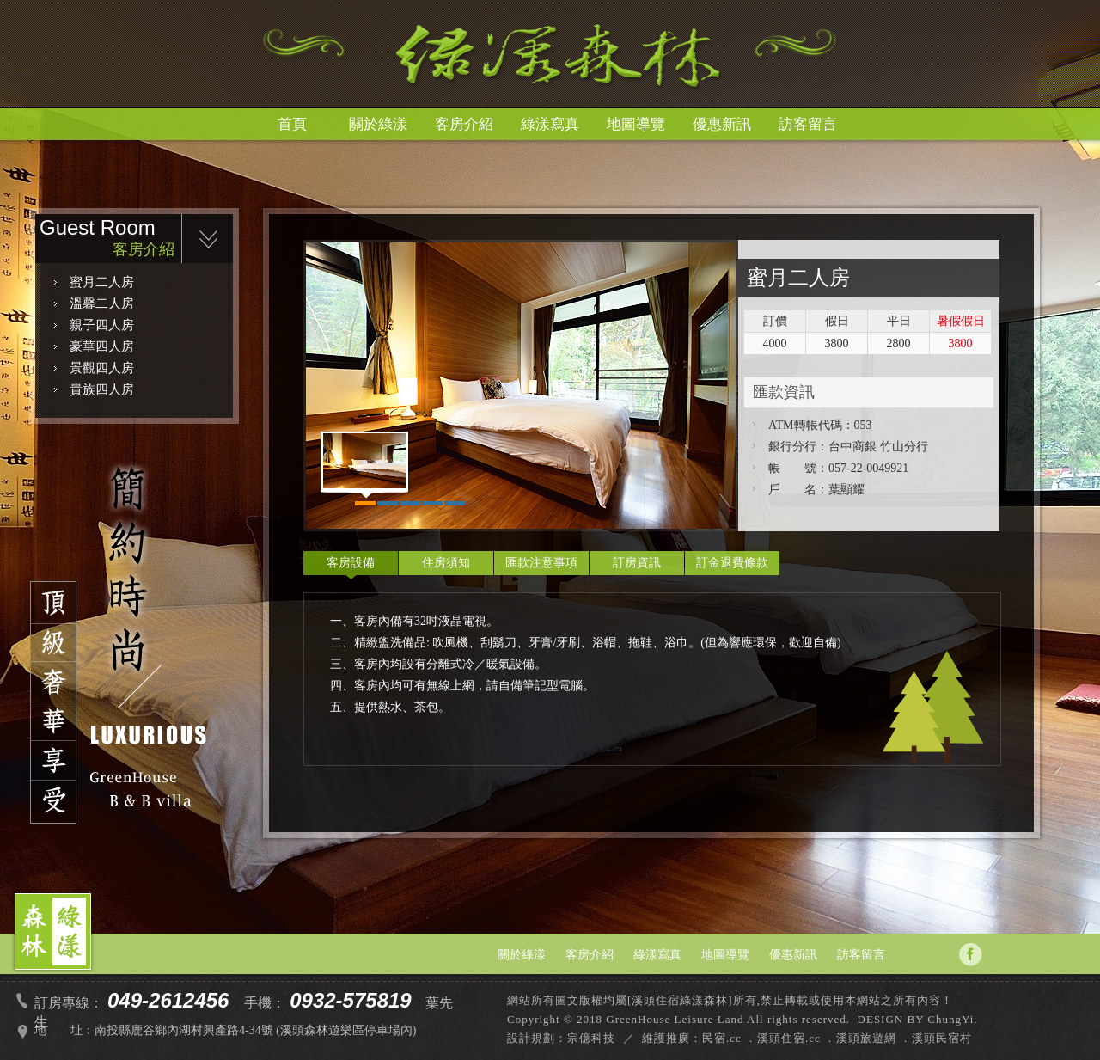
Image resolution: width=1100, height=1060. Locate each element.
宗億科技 (591, 1038)
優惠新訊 (722, 124)
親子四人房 (102, 325)
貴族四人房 (102, 389)
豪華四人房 (102, 346)
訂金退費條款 (732, 562)
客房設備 (351, 562)
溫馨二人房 (102, 303)
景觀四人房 (102, 368)
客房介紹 (464, 124)
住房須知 (446, 562)
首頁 (292, 124)
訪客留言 (808, 124)
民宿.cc (722, 1038)
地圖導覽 (636, 124)
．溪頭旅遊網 (860, 1038)
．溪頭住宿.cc (783, 1038)
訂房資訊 (637, 562)
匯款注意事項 (541, 562)
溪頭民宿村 (942, 1038)
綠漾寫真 (550, 124)
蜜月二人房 (102, 282)
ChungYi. (952, 1019)
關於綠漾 (378, 124)
